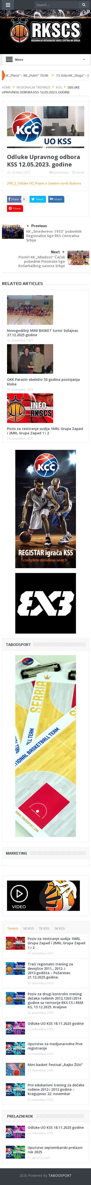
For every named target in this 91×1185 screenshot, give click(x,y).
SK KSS (59, 928)
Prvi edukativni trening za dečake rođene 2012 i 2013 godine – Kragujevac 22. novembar (56, 1089)
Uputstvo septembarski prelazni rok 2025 (55, 1149)
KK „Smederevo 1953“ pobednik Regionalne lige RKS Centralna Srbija (54, 235)
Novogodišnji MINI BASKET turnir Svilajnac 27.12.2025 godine (42, 332)
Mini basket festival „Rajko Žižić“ (55, 1064)
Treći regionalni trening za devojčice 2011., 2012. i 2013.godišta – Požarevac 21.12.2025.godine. (50, 971)
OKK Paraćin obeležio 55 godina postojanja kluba (43, 381)
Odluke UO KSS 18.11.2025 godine (56, 1023)
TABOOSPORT (60, 1175)
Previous (37, 226)
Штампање (59, 172)
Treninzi (12, 928)
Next (58, 252)
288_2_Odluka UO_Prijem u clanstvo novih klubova (44, 183)
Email (78, 172)
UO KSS (28, 928)
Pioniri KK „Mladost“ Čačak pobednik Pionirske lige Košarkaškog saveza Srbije (41, 261)
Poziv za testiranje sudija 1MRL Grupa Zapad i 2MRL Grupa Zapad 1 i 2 (45, 430)
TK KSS (44, 928)
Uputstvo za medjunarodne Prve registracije (55, 1046)
